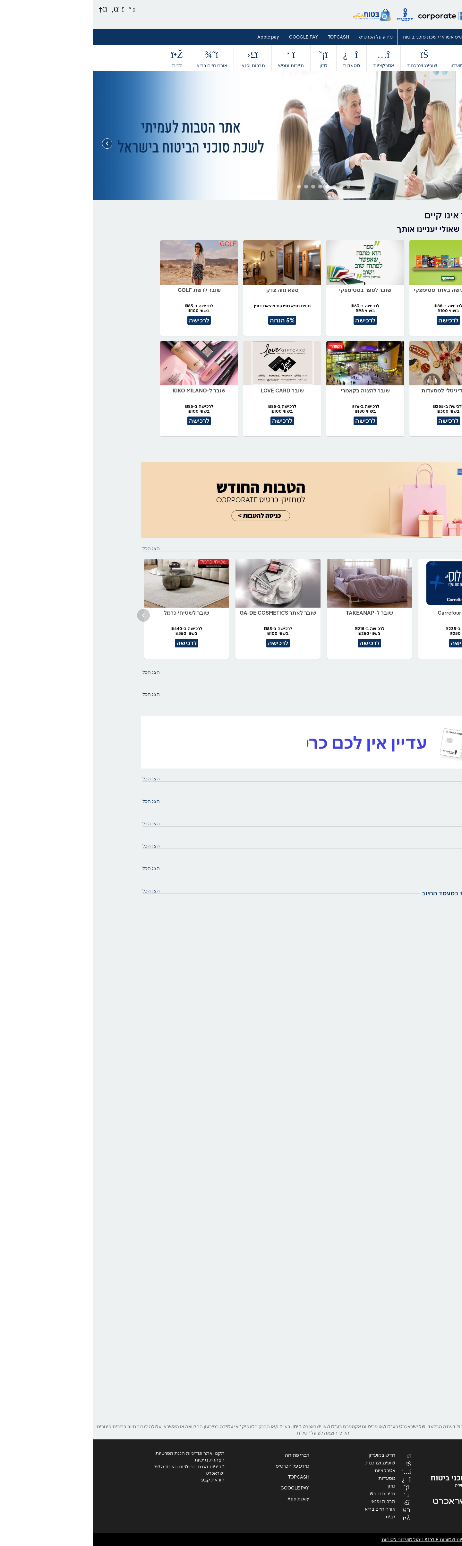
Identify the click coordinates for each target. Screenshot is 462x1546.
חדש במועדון (371, 58)
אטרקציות (290, 58)
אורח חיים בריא (119, 58)
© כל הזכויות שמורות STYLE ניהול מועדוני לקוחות (352, 1539)
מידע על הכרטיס (283, 37)
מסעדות (258, 58)
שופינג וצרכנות (329, 58)
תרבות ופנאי (160, 58)
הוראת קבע (120, 1480)
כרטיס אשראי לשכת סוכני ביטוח (342, 37)
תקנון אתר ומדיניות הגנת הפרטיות (97, 1453)
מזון (230, 58)
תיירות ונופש (198, 58)
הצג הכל (58, 548)
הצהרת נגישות (117, 1460)
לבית (84, 58)
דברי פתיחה (397, 37)
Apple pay (175, 37)
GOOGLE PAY (210, 37)
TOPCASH (245, 37)
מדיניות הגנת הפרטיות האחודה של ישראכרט (96, 1470)
